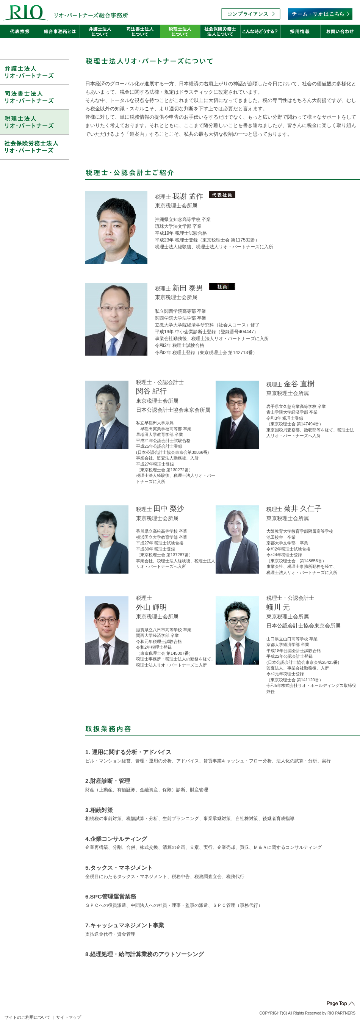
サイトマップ (68, 1017)
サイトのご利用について (27, 1017)
